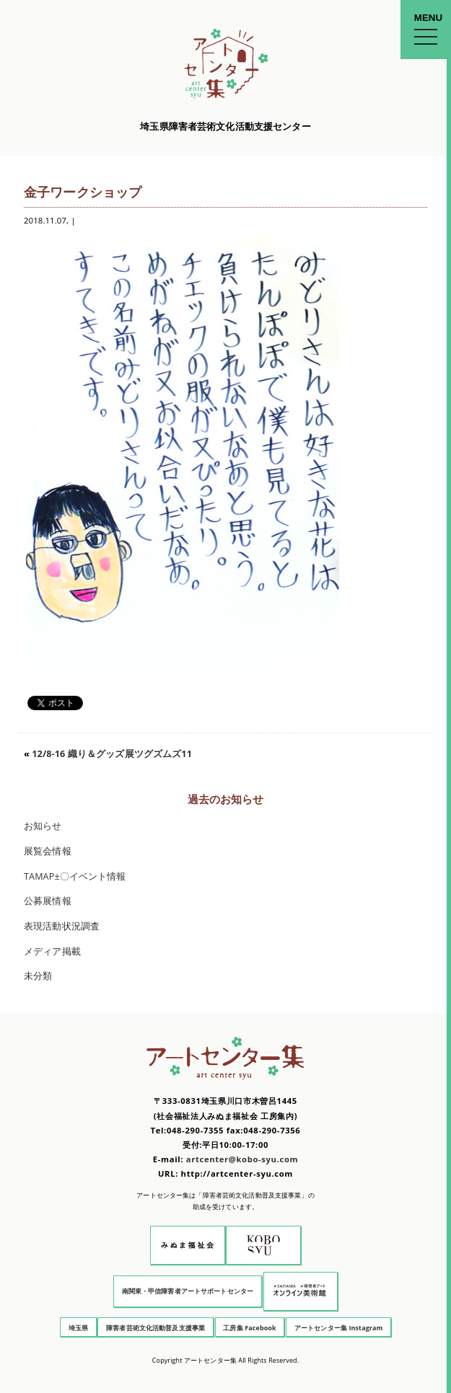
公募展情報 (47, 901)
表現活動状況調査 (62, 926)
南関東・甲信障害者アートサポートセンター (188, 1291)
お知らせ (43, 826)
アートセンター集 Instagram (338, 1327)
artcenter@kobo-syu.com (242, 1159)
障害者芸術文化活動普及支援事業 (155, 1327)
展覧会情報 (47, 851)
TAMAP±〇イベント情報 (75, 876)
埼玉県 (78, 1327)
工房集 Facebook (249, 1327)
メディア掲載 (52, 951)
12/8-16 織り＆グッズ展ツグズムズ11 (116, 754)
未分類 (38, 976)
